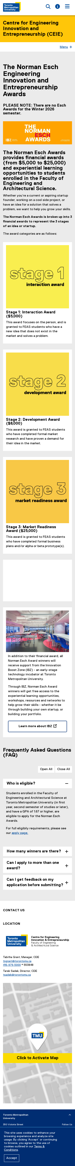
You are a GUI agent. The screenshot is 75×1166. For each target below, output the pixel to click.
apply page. (20, 833)
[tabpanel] (37, 816)
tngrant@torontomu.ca (17, 961)
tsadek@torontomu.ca (17, 974)
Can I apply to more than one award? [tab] (33, 865)
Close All (63, 769)
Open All (46, 769)
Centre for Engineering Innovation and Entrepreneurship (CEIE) (33, 28)
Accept (11, 1158)
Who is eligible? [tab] (21, 783)
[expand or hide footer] (70, 1115)
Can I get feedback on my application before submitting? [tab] (35, 882)
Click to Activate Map (37, 1058)
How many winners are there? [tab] (34, 851)
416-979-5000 (12, 965)
